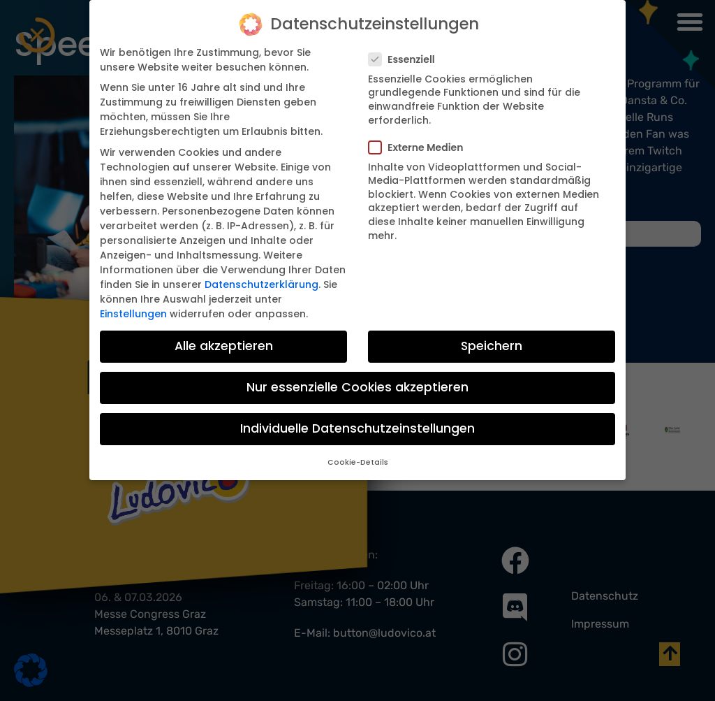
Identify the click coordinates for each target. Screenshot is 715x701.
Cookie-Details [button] (357, 461)
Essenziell (406, 59)
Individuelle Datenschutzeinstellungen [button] (357, 427)
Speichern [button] (491, 345)
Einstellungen (133, 313)
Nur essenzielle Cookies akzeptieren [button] (357, 386)
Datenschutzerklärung (261, 284)
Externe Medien (420, 147)
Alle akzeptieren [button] (224, 345)
